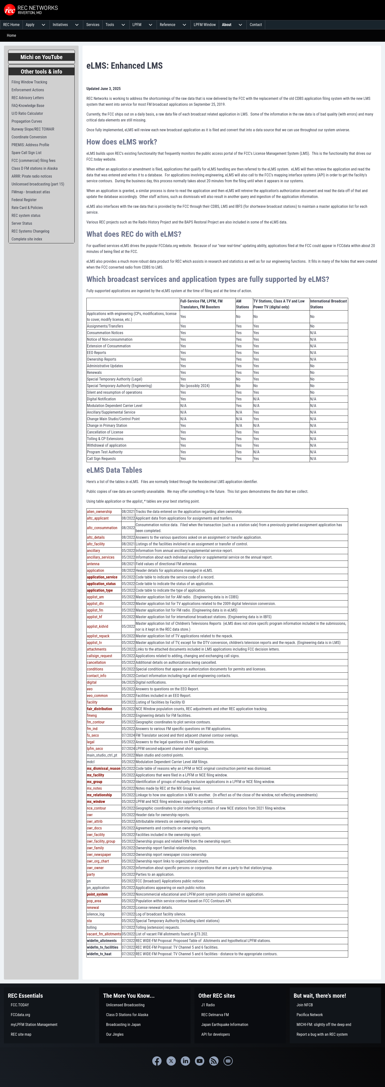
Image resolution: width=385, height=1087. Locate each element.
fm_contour (96, 722)
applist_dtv (95, 603)
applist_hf (94, 617)
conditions (95, 669)
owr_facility (96, 834)
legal (90, 742)
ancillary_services (100, 557)
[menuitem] (11, 24)
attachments (96, 649)
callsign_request (99, 656)
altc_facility (96, 544)
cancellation (96, 662)
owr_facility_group (101, 841)
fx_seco (93, 735)
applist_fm (95, 610)
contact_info (96, 675)
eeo (90, 689)
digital (91, 682)
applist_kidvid (97, 626)
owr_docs (94, 828)
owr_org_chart (98, 861)
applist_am (95, 597)
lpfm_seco (95, 748)
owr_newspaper (99, 854)
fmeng (92, 715)
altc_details (96, 537)
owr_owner (95, 867)
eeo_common (97, 695)
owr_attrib (94, 821)
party (91, 874)
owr (90, 814)
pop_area (94, 901)
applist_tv (94, 642)
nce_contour (96, 808)
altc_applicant (98, 518)
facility (92, 702)
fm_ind (92, 728)
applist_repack (98, 636)
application (95, 570)
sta (89, 920)
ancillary (93, 550)
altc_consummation (102, 527)
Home (11, 35)
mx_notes (94, 788)
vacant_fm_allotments (104, 934)
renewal (93, 907)
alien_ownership (99, 511)
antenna (93, 564)
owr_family (95, 848)
